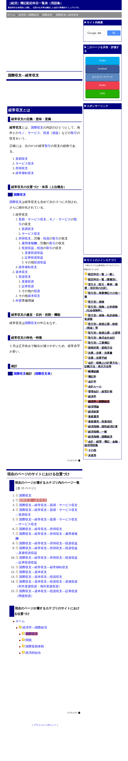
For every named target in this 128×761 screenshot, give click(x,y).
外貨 (19, 300)
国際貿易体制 (35, 646)
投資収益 (28, 248)
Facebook (102, 68)
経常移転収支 (25, 173)
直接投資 (28, 281)
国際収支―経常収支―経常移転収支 (43, 567)
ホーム (20, 621)
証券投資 (28, 286)
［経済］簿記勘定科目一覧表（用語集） (35, 3)
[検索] (94, 33)
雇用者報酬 (29, 243)
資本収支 (22, 271)
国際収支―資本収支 (33, 572)
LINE (102, 93)
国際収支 (37, 127)
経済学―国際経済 (34, 627)
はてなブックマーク (102, 77)
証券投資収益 (34, 257)
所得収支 (22, 168)
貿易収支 (22, 158)
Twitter (102, 60)
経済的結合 (33, 652)
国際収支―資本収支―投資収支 (40, 576)
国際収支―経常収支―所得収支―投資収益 (48, 543)
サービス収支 (25, 163)
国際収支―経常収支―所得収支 (40, 529)
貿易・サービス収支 (32, 219)
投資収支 (25, 276)
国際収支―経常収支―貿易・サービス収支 (48, 505)
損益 (55, 132)
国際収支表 (42, 373)
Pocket (102, 85)
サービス (34, 132)
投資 (46, 132)
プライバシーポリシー (44, 725)
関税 (29, 640)
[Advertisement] (45, 44)
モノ (22, 132)
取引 (74, 132)
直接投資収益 (34, 252)
